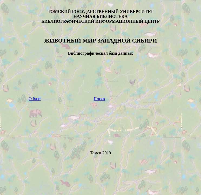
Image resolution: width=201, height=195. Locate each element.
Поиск (99, 98)
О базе (35, 98)
